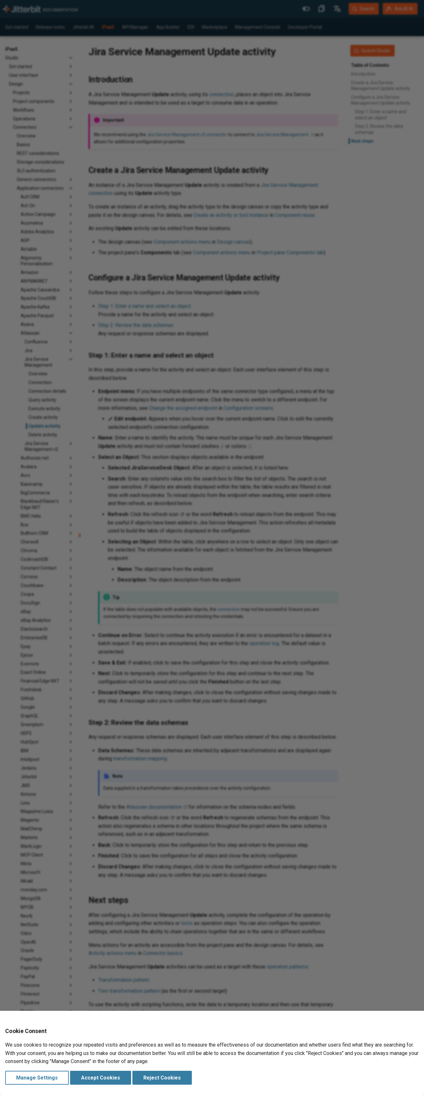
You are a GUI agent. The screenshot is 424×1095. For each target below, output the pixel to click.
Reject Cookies (162, 1078)
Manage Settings (37, 1078)
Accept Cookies (100, 1078)
